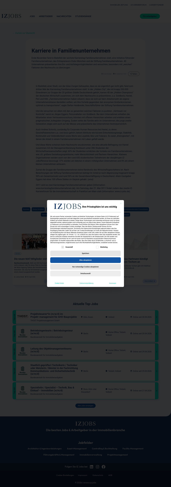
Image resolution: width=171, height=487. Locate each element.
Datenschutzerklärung (86, 283)
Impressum (112, 283)
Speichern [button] (85, 253)
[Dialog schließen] (121, 203)
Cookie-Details (59, 283)
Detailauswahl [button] (85, 273)
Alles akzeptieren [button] (85, 260)
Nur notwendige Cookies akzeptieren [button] (85, 267)
